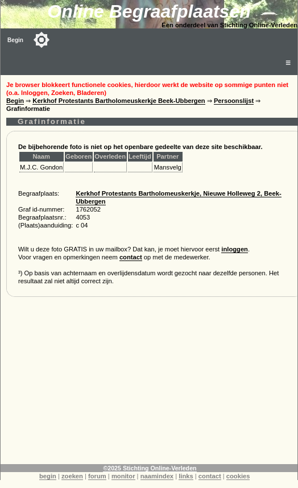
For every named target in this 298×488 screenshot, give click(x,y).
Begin (15, 40)
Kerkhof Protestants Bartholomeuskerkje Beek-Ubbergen (118, 100)
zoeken (72, 476)
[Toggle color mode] (41, 39)
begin (47, 476)
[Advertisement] (149, 384)
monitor (123, 476)
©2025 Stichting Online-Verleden (149, 468)
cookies (238, 476)
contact (130, 257)
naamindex (156, 476)
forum (97, 476)
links (186, 476)
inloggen (234, 249)
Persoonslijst (234, 100)
